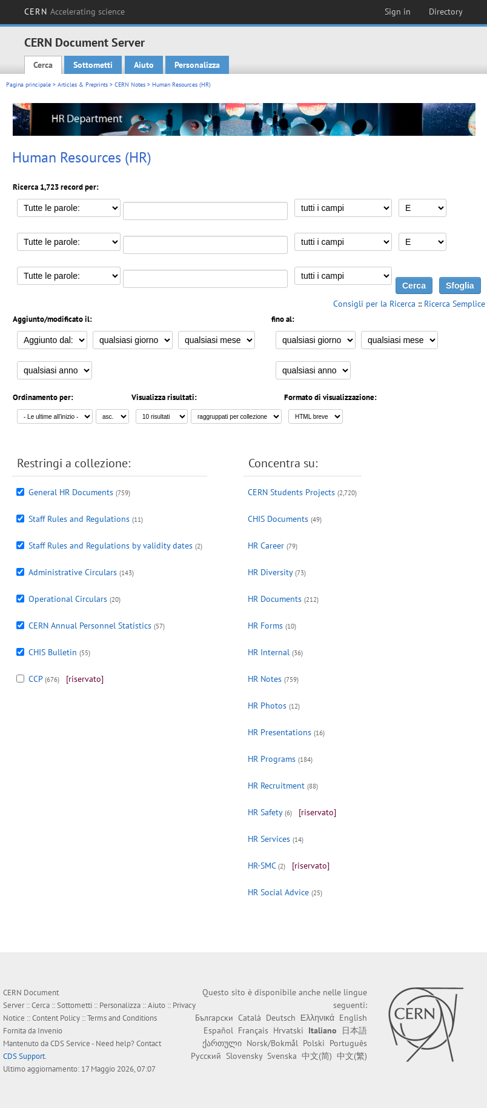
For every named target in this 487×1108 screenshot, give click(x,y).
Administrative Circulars (72, 572)
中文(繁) (352, 1055)
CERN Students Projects (291, 492)
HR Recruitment (276, 785)
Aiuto (144, 64)
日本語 (354, 1030)
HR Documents (275, 598)
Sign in (398, 11)
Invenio (50, 1031)
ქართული (222, 1043)
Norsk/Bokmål (272, 1043)
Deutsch (281, 1017)
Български (214, 1017)
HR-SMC (262, 865)
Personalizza (197, 64)
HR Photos (267, 705)
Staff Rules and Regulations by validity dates (110, 545)
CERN (74, 11)
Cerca (43, 64)
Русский (206, 1055)
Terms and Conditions (122, 1018)
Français (253, 1030)
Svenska (282, 1055)
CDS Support (24, 1056)
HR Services (269, 838)
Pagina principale (28, 84)
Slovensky (244, 1055)
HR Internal (269, 652)
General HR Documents (70, 492)
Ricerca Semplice (454, 303)
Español (218, 1030)
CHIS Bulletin (52, 652)
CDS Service (70, 1043)
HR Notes (265, 678)
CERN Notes (129, 84)
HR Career (266, 545)
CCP (35, 678)
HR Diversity (270, 572)
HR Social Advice (278, 892)
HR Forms (265, 625)
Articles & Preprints (83, 84)
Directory (446, 11)
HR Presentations (279, 732)
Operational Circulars (67, 598)
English (353, 1017)
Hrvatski (288, 1030)
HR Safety (265, 812)
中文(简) (317, 1055)
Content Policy (56, 1018)
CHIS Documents (278, 518)
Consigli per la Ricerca (374, 303)
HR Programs (272, 758)
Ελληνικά (317, 1017)
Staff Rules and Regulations (79, 518)
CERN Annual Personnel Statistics (89, 625)
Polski (314, 1043)
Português (348, 1043)
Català (249, 1017)
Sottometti (93, 64)
